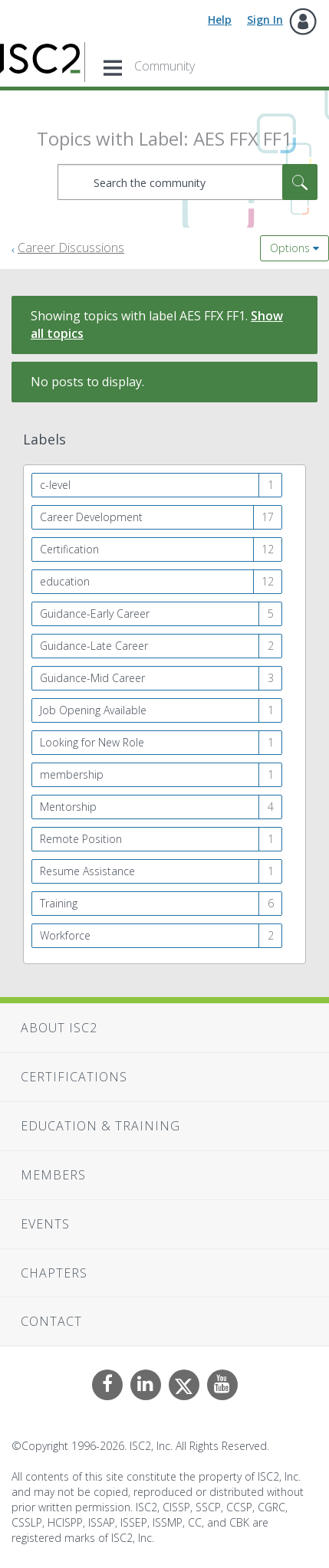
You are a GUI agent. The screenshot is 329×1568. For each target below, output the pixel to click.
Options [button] (290, 248)
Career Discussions (71, 247)
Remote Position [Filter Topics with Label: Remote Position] (81, 839)
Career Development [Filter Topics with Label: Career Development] (91, 517)
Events (45, 1223)
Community (164, 65)
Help (220, 19)
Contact (51, 1321)
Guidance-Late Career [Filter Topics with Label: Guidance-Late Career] (94, 645)
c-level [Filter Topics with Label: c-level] (55, 484)
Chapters (54, 1273)
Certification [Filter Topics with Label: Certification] (69, 549)
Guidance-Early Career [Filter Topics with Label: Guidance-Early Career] (95, 613)
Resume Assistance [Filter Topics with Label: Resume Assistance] (87, 871)
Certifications (74, 1076)
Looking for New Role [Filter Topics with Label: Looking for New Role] (92, 742)
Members (53, 1174)
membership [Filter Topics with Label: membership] (72, 774)
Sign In (265, 19)
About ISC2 (59, 1027)
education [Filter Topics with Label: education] (65, 581)
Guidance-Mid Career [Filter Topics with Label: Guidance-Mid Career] (92, 678)
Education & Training (100, 1125)
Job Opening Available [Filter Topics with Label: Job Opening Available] (93, 710)
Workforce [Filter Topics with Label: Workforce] (65, 935)
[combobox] (187, 182)
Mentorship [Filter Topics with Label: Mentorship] (68, 806)
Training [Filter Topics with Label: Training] (58, 903)
